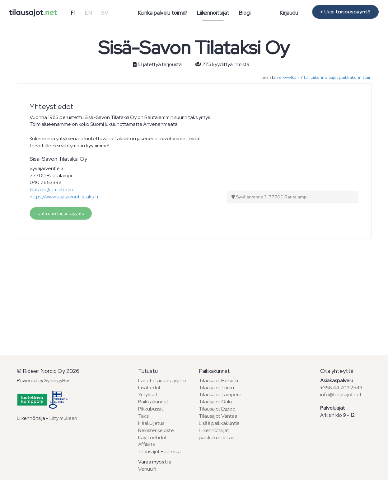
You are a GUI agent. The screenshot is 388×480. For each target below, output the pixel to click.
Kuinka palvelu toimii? (162, 12)
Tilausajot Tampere (220, 394)
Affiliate (147, 444)
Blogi (244, 12)
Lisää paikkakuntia (219, 423)
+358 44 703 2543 (341, 387)
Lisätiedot (149, 387)
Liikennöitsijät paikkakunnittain (341, 77)
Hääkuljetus (151, 423)
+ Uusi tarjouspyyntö (345, 11)
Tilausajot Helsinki (218, 380)
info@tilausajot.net (341, 394)
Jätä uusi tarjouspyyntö (61, 213)
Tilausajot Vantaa (218, 416)
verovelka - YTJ (292, 77)
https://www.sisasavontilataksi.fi (64, 196)
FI (73, 12)
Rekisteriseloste (156, 430)
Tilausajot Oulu (215, 401)
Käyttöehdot (152, 437)
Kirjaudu (288, 12)
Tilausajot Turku (216, 387)
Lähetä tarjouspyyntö (162, 380)
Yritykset (147, 394)
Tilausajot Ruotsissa (159, 451)
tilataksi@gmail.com (51, 189)
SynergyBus (57, 380)
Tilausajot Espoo (217, 409)
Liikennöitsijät (213, 12)
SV (104, 12)
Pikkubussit (150, 409)
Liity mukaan (63, 418)
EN (88, 12)
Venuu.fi (147, 469)
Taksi (143, 416)
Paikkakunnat (153, 401)
